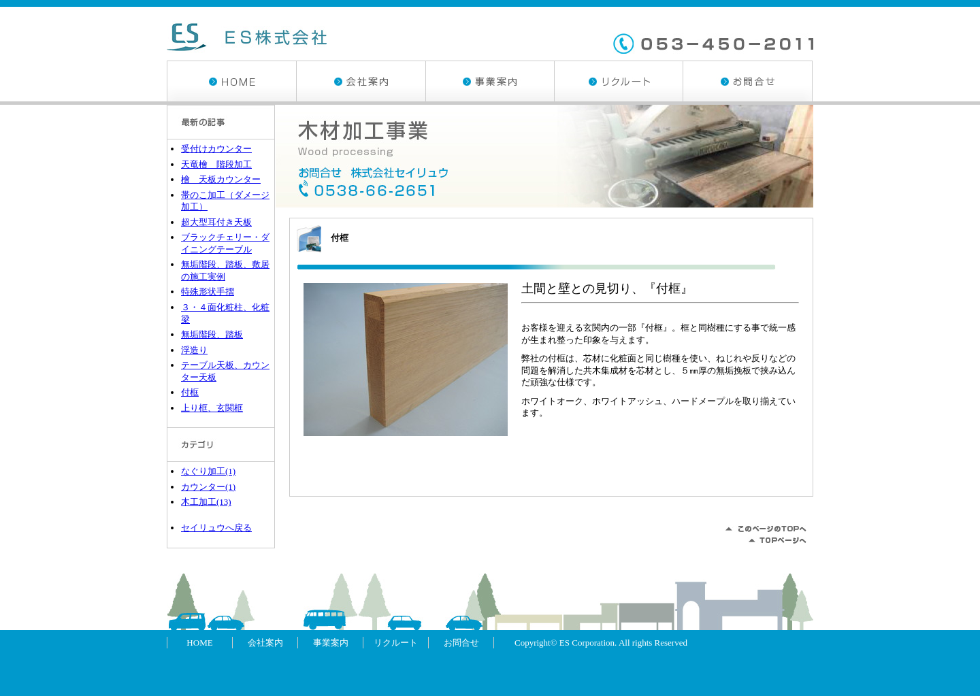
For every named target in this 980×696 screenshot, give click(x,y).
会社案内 (360, 81)
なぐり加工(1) (208, 471)
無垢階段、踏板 (212, 334)
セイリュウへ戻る (216, 528)
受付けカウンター (216, 149)
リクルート (618, 81)
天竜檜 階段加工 (216, 164)
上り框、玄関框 (212, 408)
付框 (339, 238)
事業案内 (489, 81)
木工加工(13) (206, 502)
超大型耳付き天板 (216, 222)
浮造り (194, 350)
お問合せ (748, 81)
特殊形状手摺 (207, 291)
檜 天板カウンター (221, 179)
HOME (231, 81)
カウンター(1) (208, 487)
